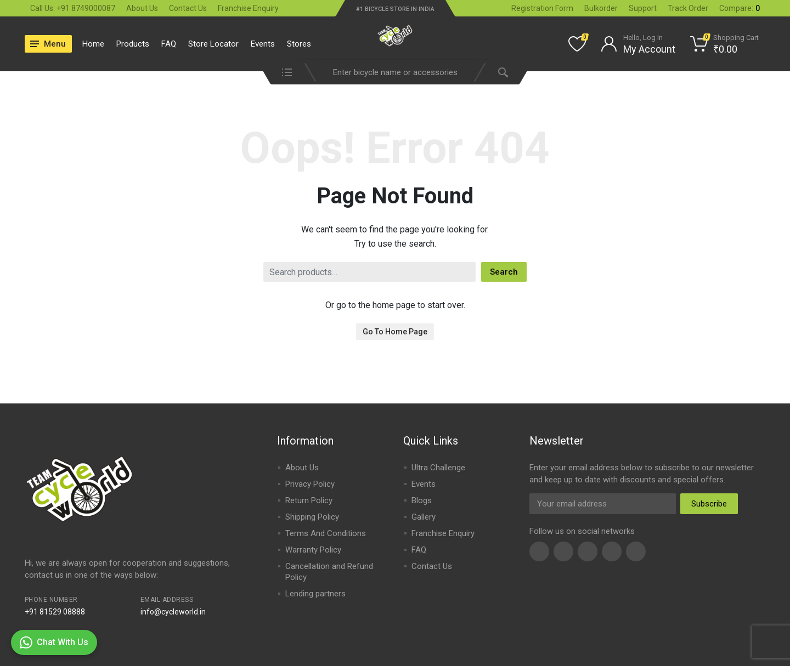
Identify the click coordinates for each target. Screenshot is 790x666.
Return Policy (308, 500)
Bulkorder (601, 8)
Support (643, 8)
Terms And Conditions (325, 533)
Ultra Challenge (438, 468)
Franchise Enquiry (248, 8)
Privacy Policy (310, 484)
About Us (142, 8)
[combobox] (395, 72)
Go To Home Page (395, 331)
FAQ (168, 44)
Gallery (423, 517)
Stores (299, 44)
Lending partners (315, 594)
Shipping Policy (312, 517)
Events (263, 44)
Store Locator (213, 44)
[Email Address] (602, 503)
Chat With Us (54, 642)
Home (93, 44)
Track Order (688, 8)
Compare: (739, 8)
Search (504, 272)
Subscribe (709, 504)
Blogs (421, 500)
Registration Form (542, 8)
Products (132, 44)
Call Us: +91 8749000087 (72, 8)
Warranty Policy (313, 550)
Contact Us (188, 8)
